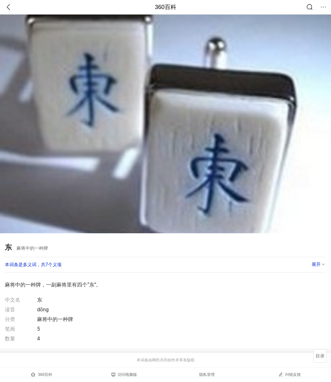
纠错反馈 (289, 374)
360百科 (165, 7)
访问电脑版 (124, 374)
